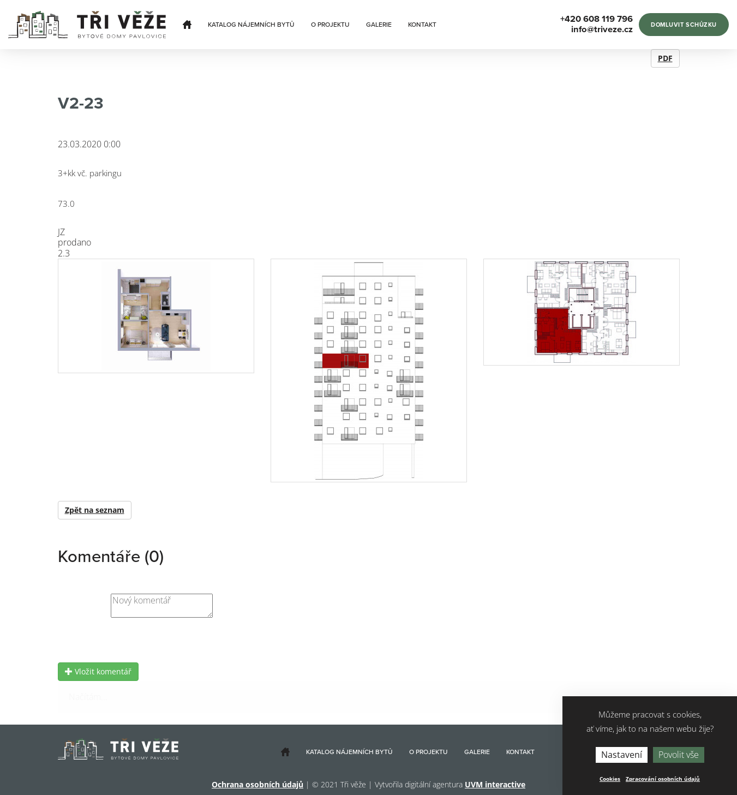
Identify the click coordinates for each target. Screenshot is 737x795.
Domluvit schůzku (684, 24)
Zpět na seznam (94, 510)
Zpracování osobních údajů (663, 778)
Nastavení (621, 755)
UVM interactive (495, 784)
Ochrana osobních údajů (257, 784)
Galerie (379, 24)
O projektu (330, 24)
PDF (665, 58)
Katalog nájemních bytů (251, 24)
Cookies (610, 778)
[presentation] (141, 641)
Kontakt (422, 24)
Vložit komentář (98, 671)
